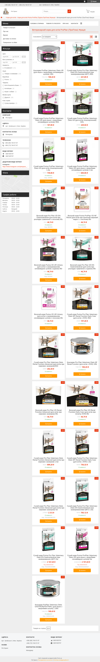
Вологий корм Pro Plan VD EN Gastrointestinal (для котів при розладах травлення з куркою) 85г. (82, 267)
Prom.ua (59, 658)
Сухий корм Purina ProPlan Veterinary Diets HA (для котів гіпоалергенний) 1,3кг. (48, 168)
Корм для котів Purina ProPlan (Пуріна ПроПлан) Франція (36, 17)
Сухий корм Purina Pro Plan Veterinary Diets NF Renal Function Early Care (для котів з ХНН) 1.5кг (82, 460)
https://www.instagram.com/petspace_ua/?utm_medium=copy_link (15, 166)
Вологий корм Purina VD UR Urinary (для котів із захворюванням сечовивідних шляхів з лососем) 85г (48, 316)
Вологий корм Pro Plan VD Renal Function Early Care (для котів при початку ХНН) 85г (82, 412)
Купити (49, 84)
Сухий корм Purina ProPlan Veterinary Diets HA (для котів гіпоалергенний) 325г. (82, 120)
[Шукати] (69, 11)
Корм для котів (11, 17)
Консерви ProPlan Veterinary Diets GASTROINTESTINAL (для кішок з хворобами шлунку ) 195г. (48, 606)
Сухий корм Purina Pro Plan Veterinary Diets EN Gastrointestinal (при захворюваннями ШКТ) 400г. (82, 72)
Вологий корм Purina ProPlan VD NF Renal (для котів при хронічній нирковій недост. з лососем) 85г (82, 217)
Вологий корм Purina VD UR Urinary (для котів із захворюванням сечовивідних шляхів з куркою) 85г (48, 267)
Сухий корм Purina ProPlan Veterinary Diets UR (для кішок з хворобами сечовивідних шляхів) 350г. (48, 120)
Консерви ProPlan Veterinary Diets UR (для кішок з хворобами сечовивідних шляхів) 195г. (48, 72)
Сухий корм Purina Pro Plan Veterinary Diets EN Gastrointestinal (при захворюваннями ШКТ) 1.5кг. (82, 508)
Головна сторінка (37, 23)
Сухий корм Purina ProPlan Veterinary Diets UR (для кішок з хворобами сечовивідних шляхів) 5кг (82, 557)
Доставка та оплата (9, 39)
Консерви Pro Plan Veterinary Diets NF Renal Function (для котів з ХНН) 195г (82, 363)
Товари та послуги (53, 23)
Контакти (74, 23)
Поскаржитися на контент (45, 660)
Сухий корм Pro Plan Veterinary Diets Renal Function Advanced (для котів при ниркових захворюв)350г (48, 364)
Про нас (66, 23)
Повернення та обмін (10, 42)
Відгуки (5, 35)
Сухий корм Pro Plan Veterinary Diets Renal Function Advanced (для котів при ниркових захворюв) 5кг (48, 508)
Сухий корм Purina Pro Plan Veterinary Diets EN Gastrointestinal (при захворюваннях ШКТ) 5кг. (48, 557)
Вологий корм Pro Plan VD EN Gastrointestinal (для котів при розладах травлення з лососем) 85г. (48, 217)
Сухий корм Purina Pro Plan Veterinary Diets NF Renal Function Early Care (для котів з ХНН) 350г (82, 316)
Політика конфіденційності (61, 660)
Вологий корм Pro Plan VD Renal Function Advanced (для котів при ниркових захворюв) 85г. (48, 412)
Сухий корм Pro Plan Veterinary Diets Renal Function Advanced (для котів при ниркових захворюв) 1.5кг (48, 460)
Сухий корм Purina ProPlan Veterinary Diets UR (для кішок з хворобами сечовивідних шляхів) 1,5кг (82, 168)
